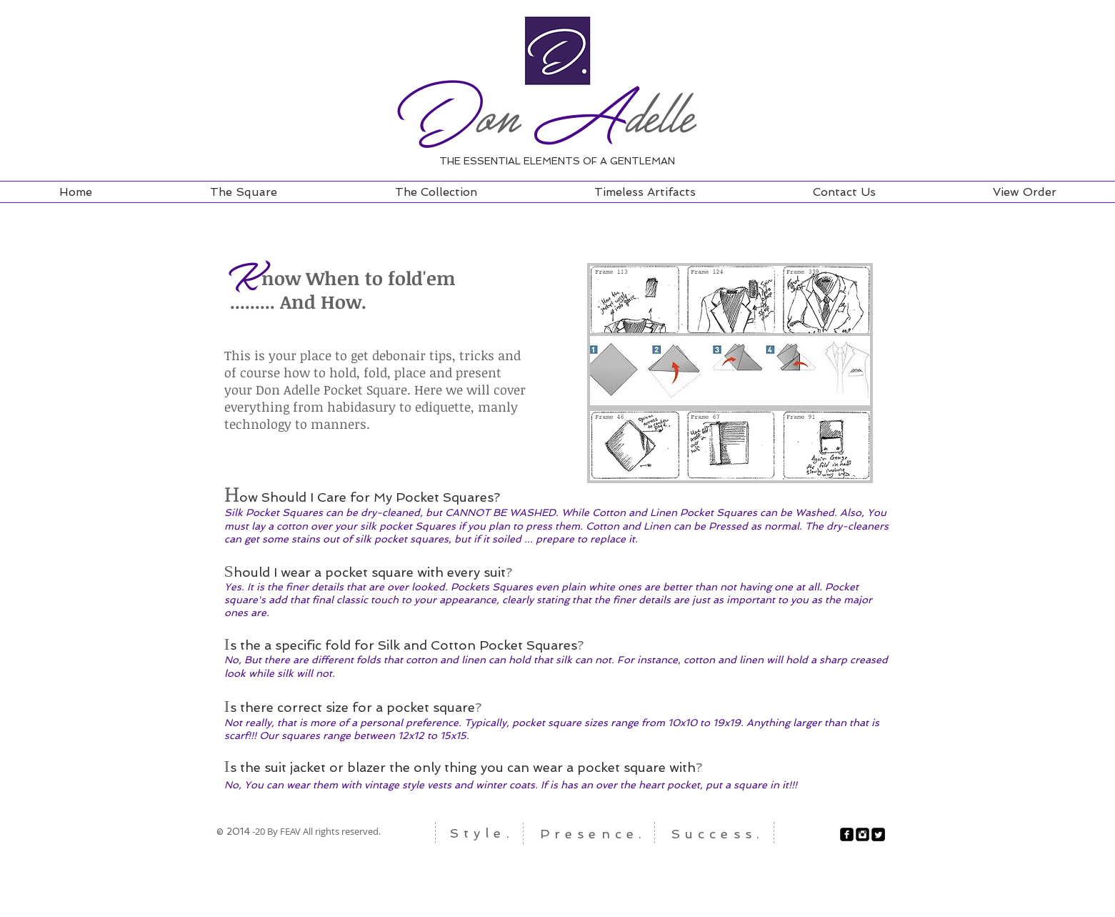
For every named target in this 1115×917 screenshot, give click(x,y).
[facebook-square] (847, 834)
